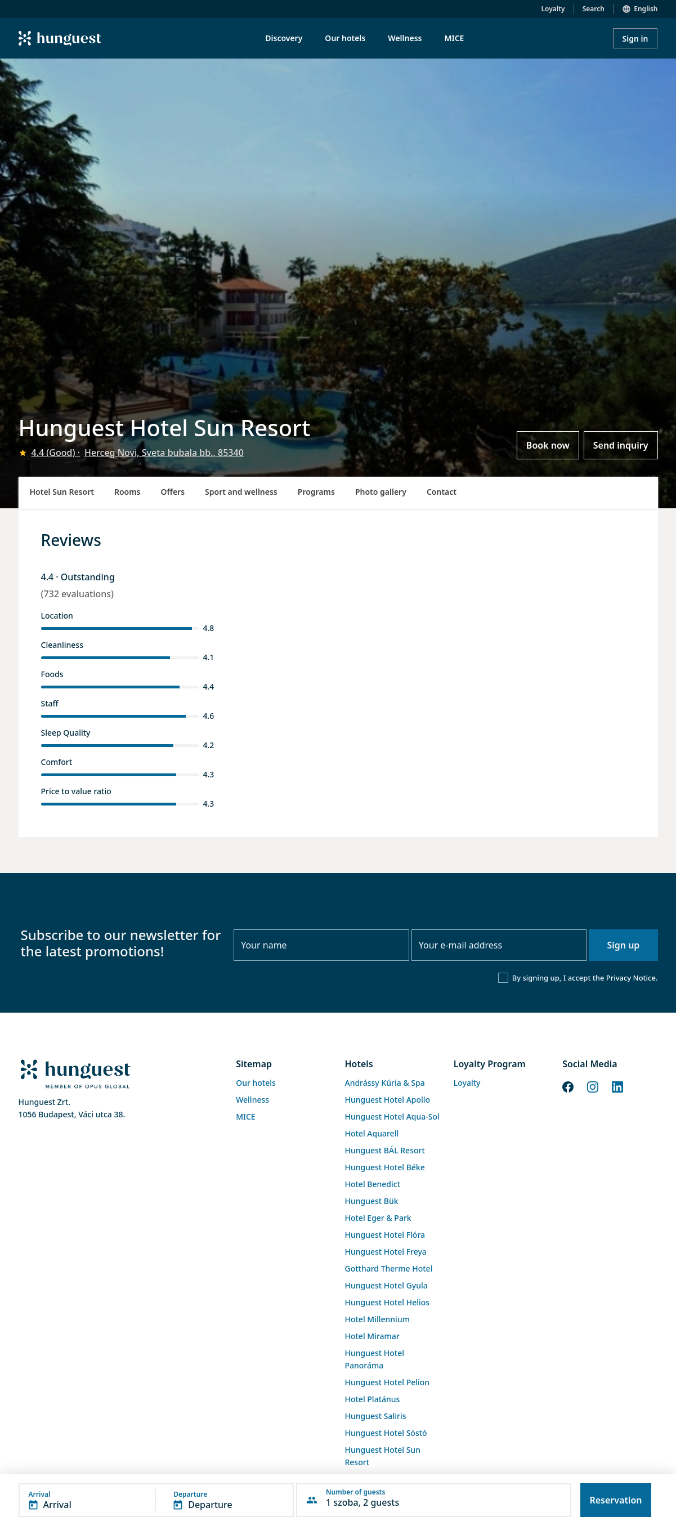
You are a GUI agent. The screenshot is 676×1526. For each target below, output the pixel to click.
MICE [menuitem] (454, 38)
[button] (156, 1500)
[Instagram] (592, 1086)
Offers (173, 491)
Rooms (127, 491)
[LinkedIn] (617, 1086)
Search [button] (594, 9)
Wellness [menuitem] (405, 38)
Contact (441, 491)
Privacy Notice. (632, 978)
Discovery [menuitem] (283, 38)
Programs (316, 491)
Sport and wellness (241, 491)
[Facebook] (568, 1086)
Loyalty (553, 9)
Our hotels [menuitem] (345, 38)
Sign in (635, 38)
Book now (548, 445)
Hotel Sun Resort (62, 491)
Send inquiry (620, 445)
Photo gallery (380, 491)
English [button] (645, 9)
